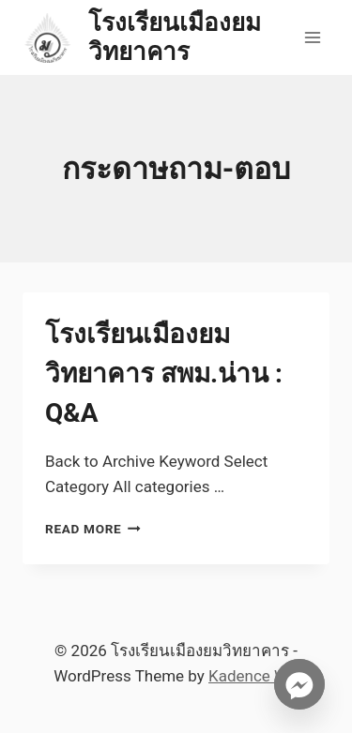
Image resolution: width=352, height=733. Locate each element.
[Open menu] (312, 37)
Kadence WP (253, 675)
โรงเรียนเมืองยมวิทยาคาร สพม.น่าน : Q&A (164, 373)
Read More (93, 528)
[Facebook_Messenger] (299, 684)
